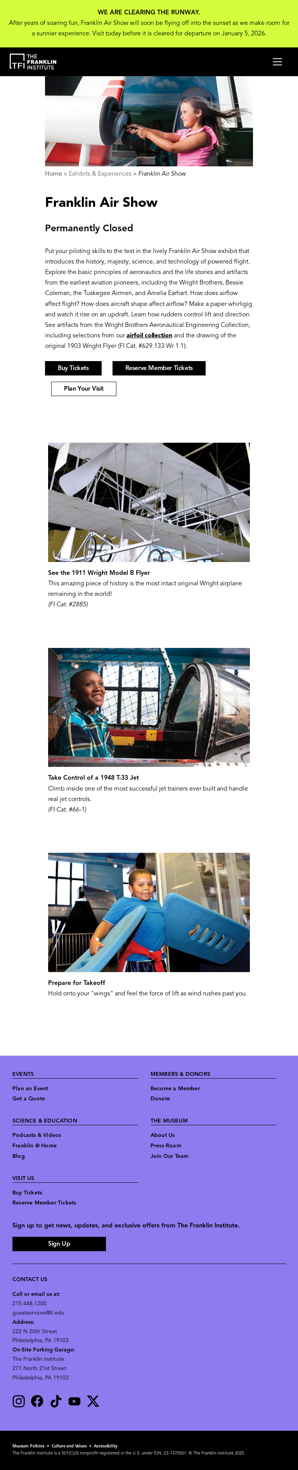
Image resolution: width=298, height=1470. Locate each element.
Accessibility (106, 1446)
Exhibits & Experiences (100, 174)
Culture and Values (69, 1446)
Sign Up (59, 1244)
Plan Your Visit (84, 389)
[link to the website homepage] (33, 62)
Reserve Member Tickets (159, 368)
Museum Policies (28, 1446)
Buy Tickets (73, 368)
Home (53, 174)
